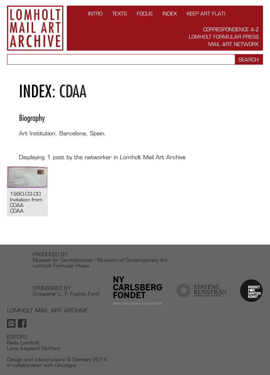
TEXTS (119, 14)
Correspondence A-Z (231, 29)
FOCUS (145, 14)
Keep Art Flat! (206, 14)
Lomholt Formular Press (224, 37)
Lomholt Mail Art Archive (35, 28)
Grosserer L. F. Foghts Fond (66, 294)
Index (169, 14)
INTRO (95, 14)
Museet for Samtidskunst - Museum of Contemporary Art (100, 260)
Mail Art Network (233, 44)
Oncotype (65, 365)
